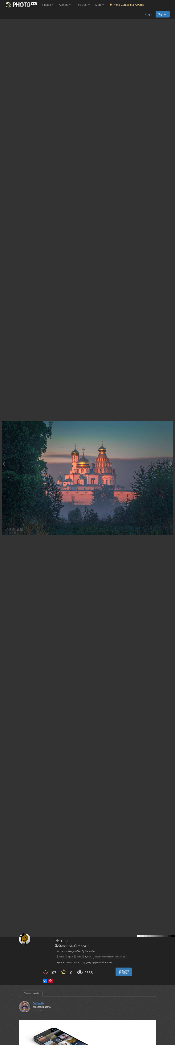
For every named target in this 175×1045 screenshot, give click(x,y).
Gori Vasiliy (38, 1003)
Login (148, 14)
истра (61, 957)
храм (70, 957)
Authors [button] (65, 4)
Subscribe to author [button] (124, 971)
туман (88, 957)
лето (79, 957)
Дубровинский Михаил (72, 945)
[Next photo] (171, 464)
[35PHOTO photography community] (21, 5)
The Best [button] (83, 4)
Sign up (162, 14)
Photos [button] (47, 4)
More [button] (99, 4)
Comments (31, 993)
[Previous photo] (3, 464)
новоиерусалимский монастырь (110, 957)
